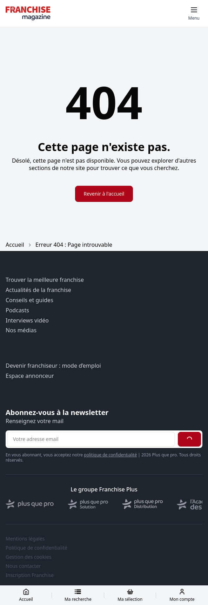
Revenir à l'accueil (104, 193)
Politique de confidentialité (36, 548)
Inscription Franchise (30, 575)
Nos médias (21, 330)
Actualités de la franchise (38, 290)
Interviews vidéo (27, 320)
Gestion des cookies (28, 557)
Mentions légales (25, 539)
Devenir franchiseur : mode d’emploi (53, 365)
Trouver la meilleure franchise (45, 280)
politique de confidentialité (110, 455)
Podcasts (17, 310)
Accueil (15, 245)
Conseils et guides (29, 300)
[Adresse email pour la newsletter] (91, 439)
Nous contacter (23, 566)
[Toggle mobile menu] (194, 13)
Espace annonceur (30, 376)
